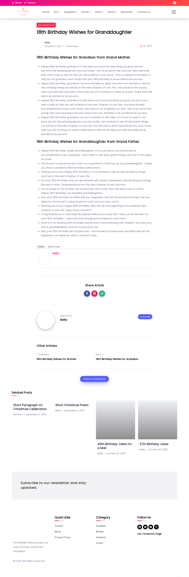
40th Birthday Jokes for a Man (114, 446)
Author (41, 247)
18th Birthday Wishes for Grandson (117, 359)
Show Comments (94, 379)
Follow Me (145, 316)
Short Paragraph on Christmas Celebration (30, 407)
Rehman (18, 414)
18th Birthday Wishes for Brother (56, 359)
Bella (47, 42)
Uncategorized (46, 25)
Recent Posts (54, 247)
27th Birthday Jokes (154, 444)
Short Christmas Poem (71, 405)
